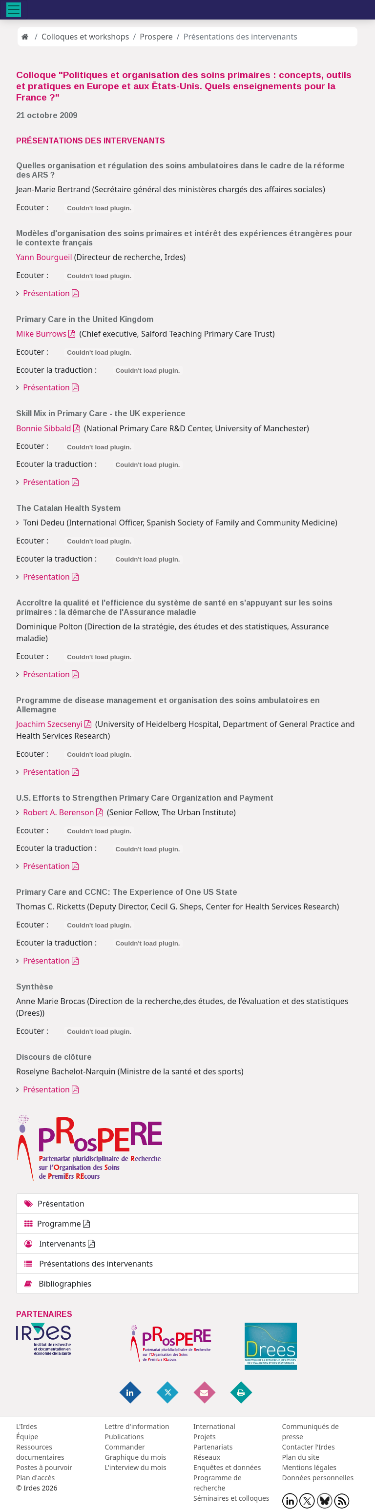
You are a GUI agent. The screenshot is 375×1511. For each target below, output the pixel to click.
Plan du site (300, 1457)
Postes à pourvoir (44, 1467)
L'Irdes (26, 1426)
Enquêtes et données (227, 1467)
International (214, 1426)
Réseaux (206, 1457)
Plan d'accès (35, 1477)
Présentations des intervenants (88, 1263)
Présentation (50, 293)
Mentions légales (309, 1467)
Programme (57, 1223)
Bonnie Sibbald (48, 428)
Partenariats (213, 1446)
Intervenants (59, 1243)
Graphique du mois (136, 1457)
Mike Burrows (45, 333)
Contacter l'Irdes (308, 1446)
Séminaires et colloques (231, 1498)
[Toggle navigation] (13, 10)
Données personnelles (318, 1477)
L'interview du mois (136, 1467)
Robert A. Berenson (62, 812)
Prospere (156, 36)
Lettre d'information (137, 1426)
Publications (124, 1436)
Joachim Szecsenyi (53, 724)
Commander (125, 1446)
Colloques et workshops (85, 36)
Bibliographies (57, 1283)
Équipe (27, 1436)
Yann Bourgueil (44, 257)
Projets (204, 1436)
